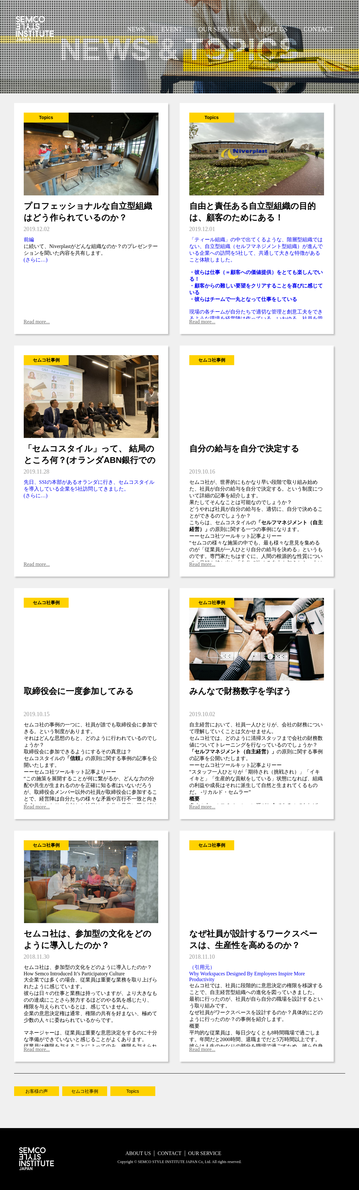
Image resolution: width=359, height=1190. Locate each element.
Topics (132, 1091)
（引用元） (202, 967)
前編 (29, 239)
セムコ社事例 (84, 1091)
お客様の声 (36, 1091)
